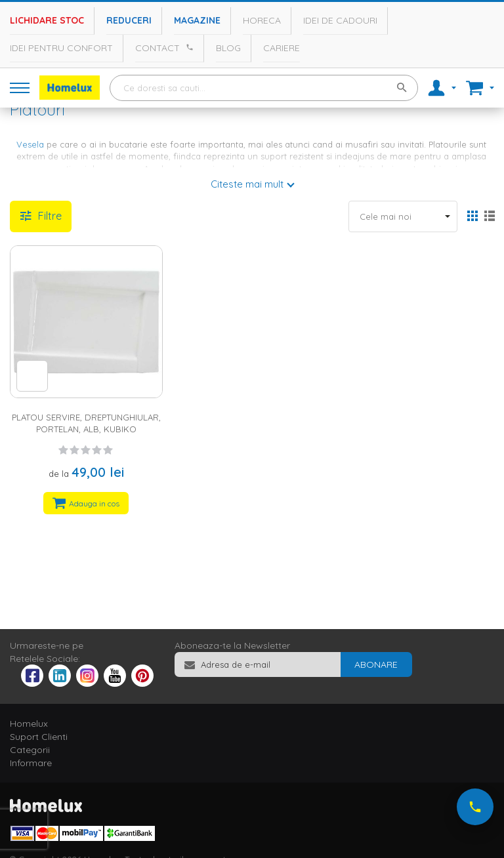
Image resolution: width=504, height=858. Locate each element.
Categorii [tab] (30, 750)
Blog (228, 48)
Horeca (262, 20)
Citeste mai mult (247, 184)
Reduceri (129, 20)
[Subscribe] (376, 664)
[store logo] (69, 87)
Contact (157, 48)
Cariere (281, 48)
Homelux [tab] (29, 723)
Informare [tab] (31, 763)
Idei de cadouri (340, 20)
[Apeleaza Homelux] (188, 47)
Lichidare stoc (47, 20)
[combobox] (264, 88)
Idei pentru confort (61, 48)
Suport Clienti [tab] (39, 737)
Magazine (197, 20)
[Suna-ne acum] (475, 806)
